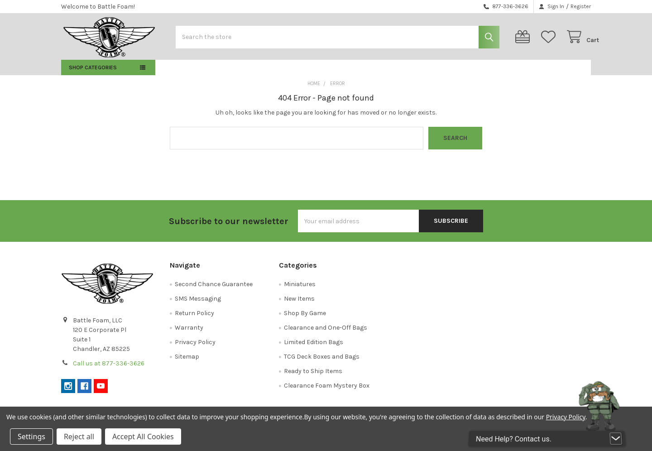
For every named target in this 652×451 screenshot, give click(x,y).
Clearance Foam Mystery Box (326, 392)
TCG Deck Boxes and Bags (322, 363)
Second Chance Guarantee (214, 290)
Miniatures (300, 290)
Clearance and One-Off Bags (325, 334)
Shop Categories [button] (93, 74)
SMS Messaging (198, 305)
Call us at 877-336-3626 (108, 370)
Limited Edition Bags (313, 348)
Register (580, 6)
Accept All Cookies (143, 436)
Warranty (189, 334)
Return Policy (194, 319)
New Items (299, 305)
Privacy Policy (195, 348)
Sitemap (187, 363)
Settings (31, 436)
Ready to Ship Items (313, 377)
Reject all (79, 436)
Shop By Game (305, 319)
